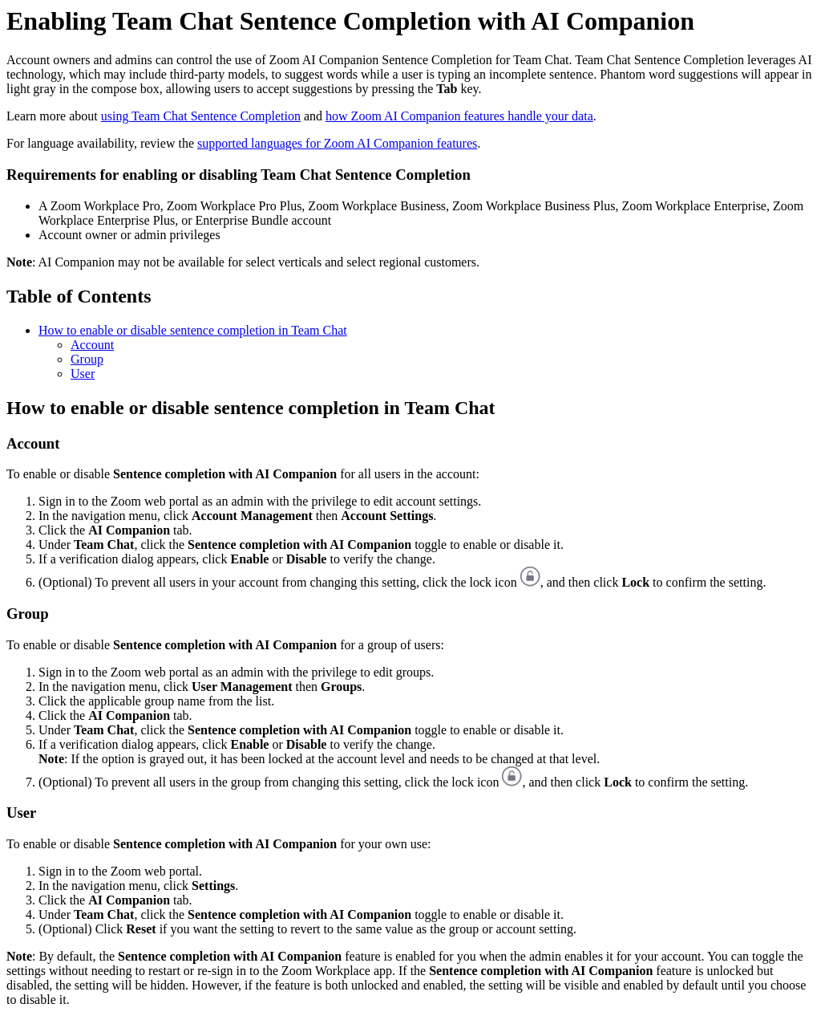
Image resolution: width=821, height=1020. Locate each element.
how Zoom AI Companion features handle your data (459, 116)
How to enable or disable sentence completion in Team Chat (192, 330)
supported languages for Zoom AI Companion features (337, 143)
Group (87, 359)
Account (92, 345)
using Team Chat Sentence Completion (201, 116)
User (83, 373)
